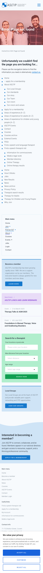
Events (7, 240)
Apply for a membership (14, 109)
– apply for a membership (14, 81)
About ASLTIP (9, 84)
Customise (21, 560)
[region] (21, 552)
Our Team (11, 99)
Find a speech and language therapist (19, 145)
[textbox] (21, 358)
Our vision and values (15, 105)
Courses (7, 132)
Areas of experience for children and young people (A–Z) (21, 121)
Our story (10, 95)
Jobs (6, 176)
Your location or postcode (14, 342)
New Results (9, 180)
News (6, 183)
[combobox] (21, 358)
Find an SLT (9, 230)
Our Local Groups (14, 89)
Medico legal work (14, 156)
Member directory (14, 159)
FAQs (6, 142)
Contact (7, 129)
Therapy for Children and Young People (20, 199)
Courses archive (10, 135)
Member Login (7, 496)
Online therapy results (16, 165)
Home (4, 51)
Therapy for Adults (11, 196)
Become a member (8, 476)
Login (7, 247)
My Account (6, 512)
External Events (10, 138)
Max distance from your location (17, 353)
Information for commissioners (19, 153)
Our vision (11, 102)
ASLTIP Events (10, 126)
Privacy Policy (10, 189)
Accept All (21, 552)
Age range (9, 364)
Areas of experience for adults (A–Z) (18, 116)
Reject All (21, 567)
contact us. (36, 72)
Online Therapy (13, 162)
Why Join (8, 202)
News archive (9, 186)
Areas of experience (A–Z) (14, 113)
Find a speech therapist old (15, 148)
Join (7, 226)
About (7, 233)
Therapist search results (14, 193)
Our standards (12, 92)
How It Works (9, 173)
